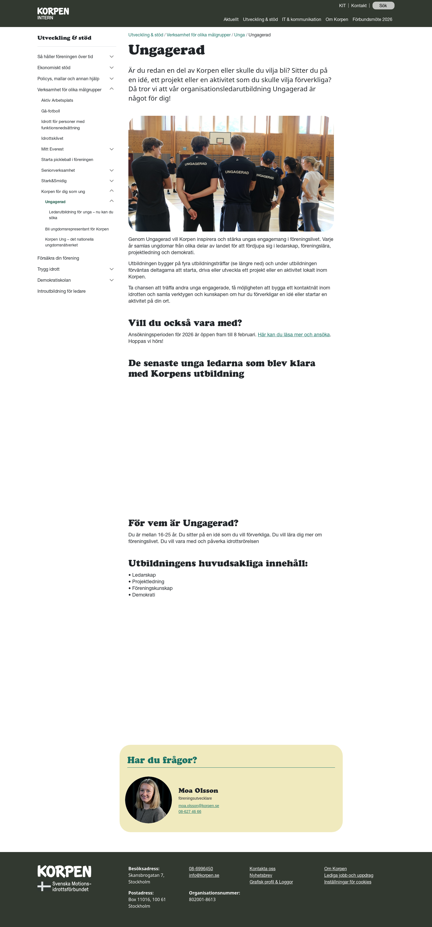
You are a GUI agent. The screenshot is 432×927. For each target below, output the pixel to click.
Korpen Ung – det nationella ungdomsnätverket (69, 242)
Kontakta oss (263, 868)
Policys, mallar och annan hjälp (68, 78)
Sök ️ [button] (383, 5)
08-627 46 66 (190, 811)
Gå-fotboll (50, 111)
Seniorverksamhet (58, 170)
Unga (239, 34)
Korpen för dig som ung (63, 191)
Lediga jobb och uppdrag (348, 875)
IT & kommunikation (301, 19)
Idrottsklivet (52, 138)
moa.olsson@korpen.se (199, 806)
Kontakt (359, 5)
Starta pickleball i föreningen (67, 159)
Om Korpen (337, 19)
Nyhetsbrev (261, 875)
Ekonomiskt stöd (53, 67)
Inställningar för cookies (347, 882)
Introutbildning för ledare (61, 291)
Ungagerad (55, 201)
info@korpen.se (204, 875)
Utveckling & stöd (260, 19)
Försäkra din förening (58, 258)
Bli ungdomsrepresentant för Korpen (77, 229)
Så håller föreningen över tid (65, 56)
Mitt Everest (52, 149)
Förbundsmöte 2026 (372, 19)
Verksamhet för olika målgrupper (69, 89)
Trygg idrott (48, 269)
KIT (342, 5)
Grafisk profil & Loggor (271, 882)
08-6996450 (201, 868)
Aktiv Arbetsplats (57, 100)
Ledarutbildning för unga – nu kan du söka (81, 214)
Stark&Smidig (54, 180)
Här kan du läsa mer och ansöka (294, 334)
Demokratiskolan (54, 280)
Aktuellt (231, 19)
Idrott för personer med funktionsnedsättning (63, 124)
